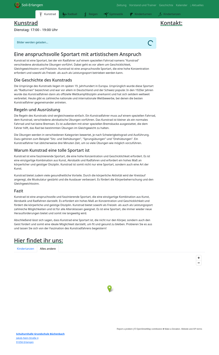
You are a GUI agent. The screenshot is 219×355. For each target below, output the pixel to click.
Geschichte (166, 5)
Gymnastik (113, 14)
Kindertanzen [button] (25, 249)
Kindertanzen (169, 14)
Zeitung (121, 5)
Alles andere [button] (48, 249)
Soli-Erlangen (28, 5)
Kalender (181, 5)
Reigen (90, 14)
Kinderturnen (140, 14)
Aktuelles (197, 5)
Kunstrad (47, 14)
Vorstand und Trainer (142, 5)
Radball (69, 14)
